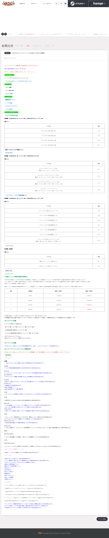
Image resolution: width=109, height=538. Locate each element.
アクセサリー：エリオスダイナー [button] (21, 34)
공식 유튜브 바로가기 (65, 3)
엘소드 (8, 3)
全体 (21, 46)
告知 (27, 46)
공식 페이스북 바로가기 (61, 3)
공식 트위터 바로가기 (57, 3)
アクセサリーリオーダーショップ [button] (95, 34)
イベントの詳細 (8, 103)
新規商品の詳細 (8, 270)
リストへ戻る (102, 519)
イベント (47, 46)
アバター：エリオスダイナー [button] (45, 34)
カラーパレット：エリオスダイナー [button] (70, 34)
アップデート (37, 46)
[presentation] (2, 34)
